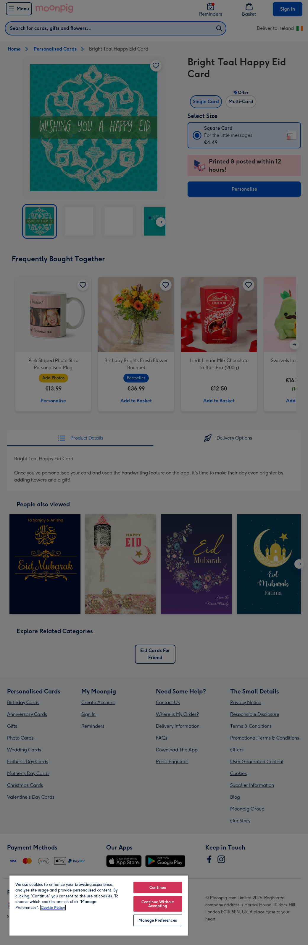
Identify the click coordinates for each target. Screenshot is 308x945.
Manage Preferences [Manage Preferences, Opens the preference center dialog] (157, 920)
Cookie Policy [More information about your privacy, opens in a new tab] (53, 907)
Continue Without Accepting (157, 904)
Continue (157, 887)
